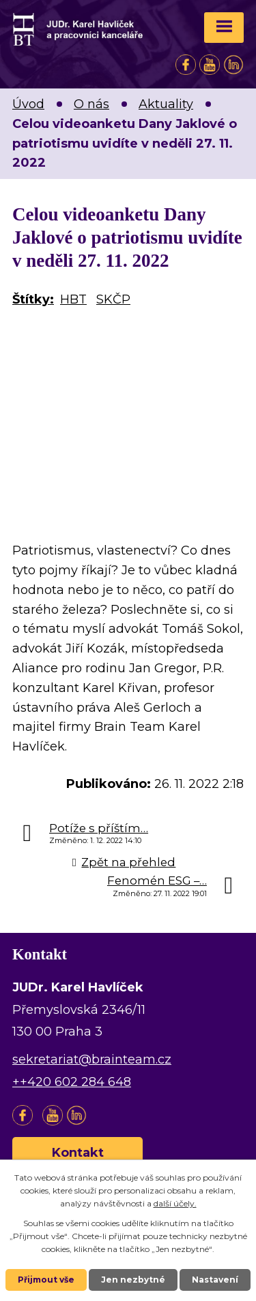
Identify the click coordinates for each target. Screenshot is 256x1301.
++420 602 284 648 (71, 1081)
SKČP (113, 299)
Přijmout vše (46, 1279)
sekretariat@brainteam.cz (91, 1059)
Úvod (28, 104)
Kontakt (78, 1152)
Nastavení (215, 1279)
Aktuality (166, 104)
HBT (73, 299)
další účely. (175, 1203)
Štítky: (33, 299)
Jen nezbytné (133, 1279)
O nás (91, 104)
